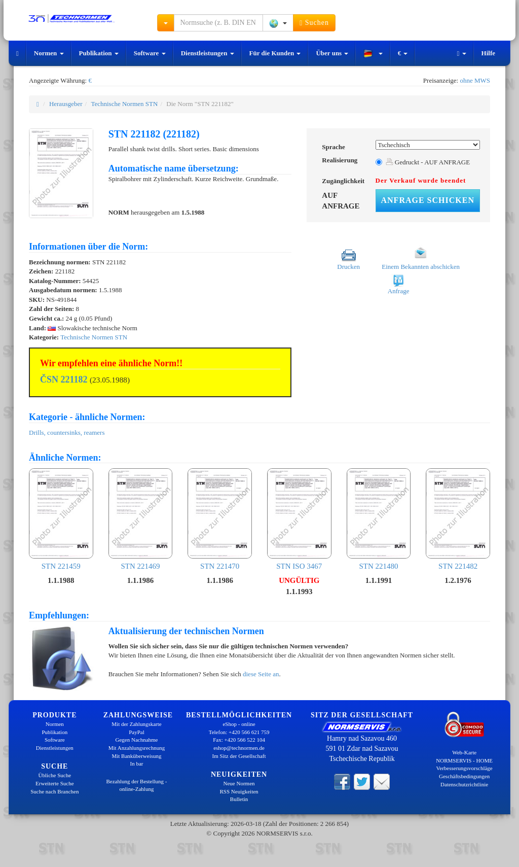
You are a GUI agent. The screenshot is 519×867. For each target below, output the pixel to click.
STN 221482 (458, 519)
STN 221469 (140, 519)
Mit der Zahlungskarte (136, 724)
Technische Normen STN (124, 104)
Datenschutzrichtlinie (464, 784)
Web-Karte (464, 752)
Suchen (314, 23)
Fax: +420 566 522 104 (239, 740)
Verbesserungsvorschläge (464, 768)
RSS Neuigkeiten (239, 791)
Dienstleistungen (207, 53)
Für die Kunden (275, 53)
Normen (49, 53)
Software (150, 53)
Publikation (99, 53)
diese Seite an (261, 674)
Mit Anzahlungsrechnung (136, 748)
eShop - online (239, 724)
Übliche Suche (55, 775)
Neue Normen (239, 783)
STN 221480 (379, 519)
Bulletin (239, 799)
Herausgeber (66, 104)
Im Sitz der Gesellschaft (239, 756)
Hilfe (488, 53)
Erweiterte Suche (54, 783)
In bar (136, 763)
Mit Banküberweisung (136, 756)
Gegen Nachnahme (136, 740)
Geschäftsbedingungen (464, 776)
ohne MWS (475, 80)
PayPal (136, 732)
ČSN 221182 (64, 379)
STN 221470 (220, 519)
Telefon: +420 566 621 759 (239, 732)
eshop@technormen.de (239, 748)
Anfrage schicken (427, 200)
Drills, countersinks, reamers (66, 432)
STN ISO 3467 (299, 519)
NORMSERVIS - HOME (464, 760)
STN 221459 (61, 519)
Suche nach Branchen (54, 791)
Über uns (332, 53)
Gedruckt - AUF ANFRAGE (428, 162)
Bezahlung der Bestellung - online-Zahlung (136, 785)
